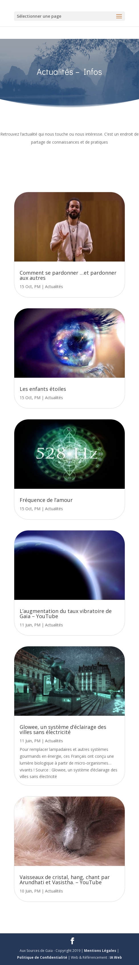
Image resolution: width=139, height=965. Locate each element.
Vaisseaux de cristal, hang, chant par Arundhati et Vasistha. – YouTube (65, 880)
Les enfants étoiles (43, 388)
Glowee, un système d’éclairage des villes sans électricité (63, 729)
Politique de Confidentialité (42, 957)
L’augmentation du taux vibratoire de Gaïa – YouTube (66, 614)
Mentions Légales (100, 950)
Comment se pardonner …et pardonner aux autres (68, 275)
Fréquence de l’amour (46, 499)
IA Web (116, 957)
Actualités (54, 286)
